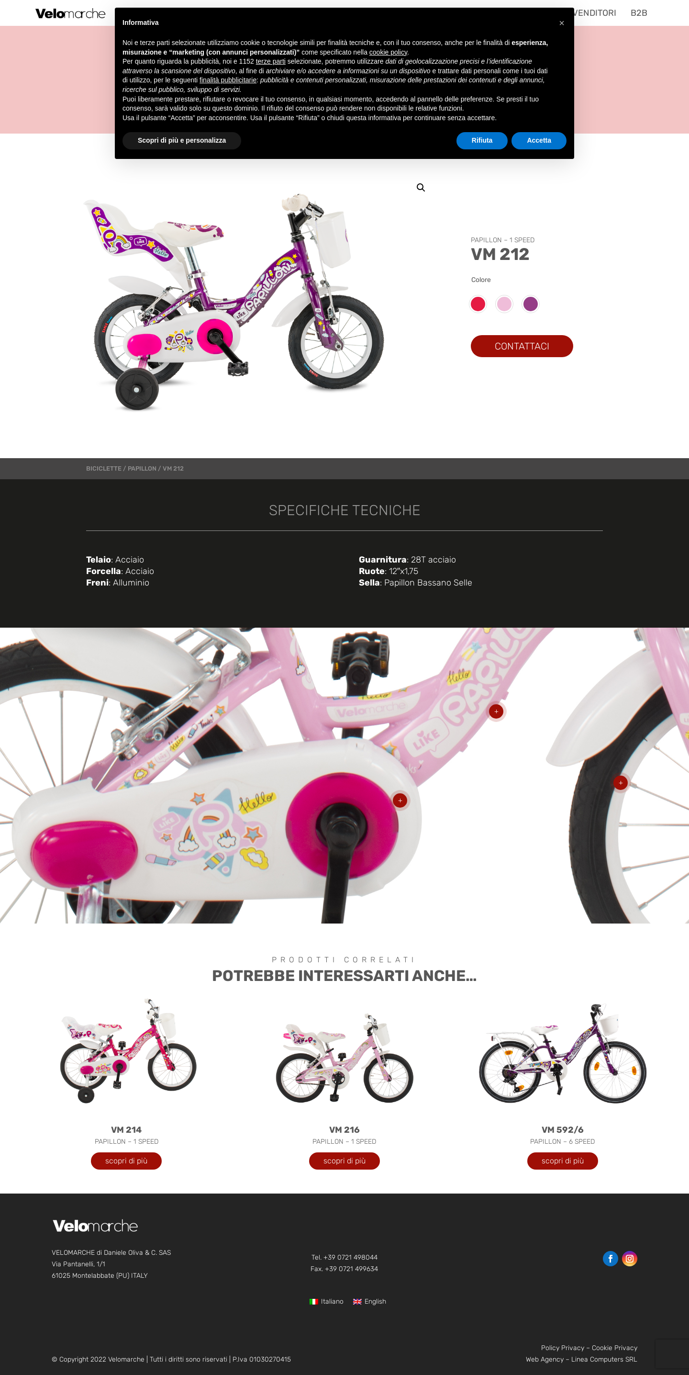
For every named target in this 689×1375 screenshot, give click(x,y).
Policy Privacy (562, 1348)
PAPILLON (142, 468)
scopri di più (126, 1160)
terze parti (271, 61)
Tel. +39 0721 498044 (344, 1257)
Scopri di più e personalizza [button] (182, 140)
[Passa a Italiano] (326, 1302)
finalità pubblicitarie (228, 80)
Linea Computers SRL (604, 1359)
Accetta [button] (539, 140)
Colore (481, 280)
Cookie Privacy (614, 1348)
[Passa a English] (369, 1302)
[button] (421, 187)
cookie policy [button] (388, 52)
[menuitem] (590, 12)
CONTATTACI (522, 346)
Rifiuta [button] (482, 140)
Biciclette (104, 468)
